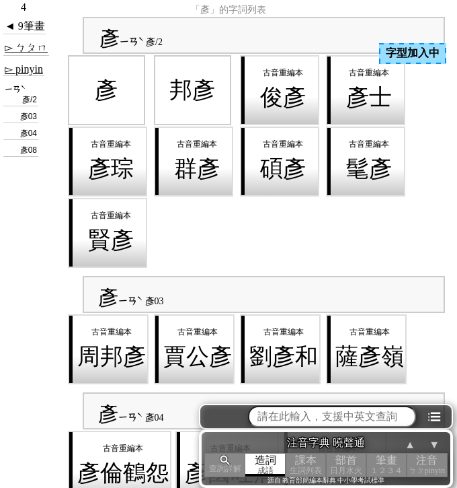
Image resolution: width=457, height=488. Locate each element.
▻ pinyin (24, 69)
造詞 (265, 464)
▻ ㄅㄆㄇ (26, 47)
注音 (427, 464)
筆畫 (386, 464)
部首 (346, 464)
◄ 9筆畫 (25, 26)
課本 (306, 464)
